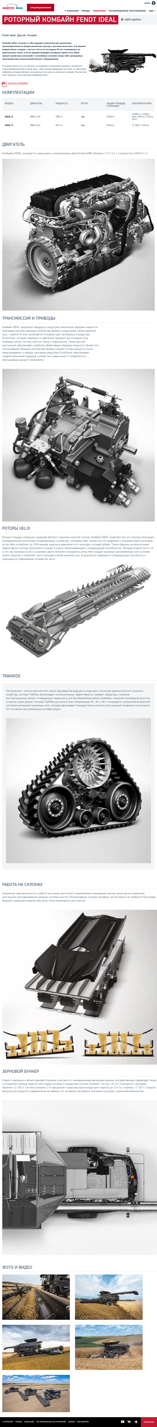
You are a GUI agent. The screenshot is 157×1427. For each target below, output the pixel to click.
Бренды (86, 11)
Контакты (149, 1422)
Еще (151, 11)
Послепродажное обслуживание (127, 11)
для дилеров (83, 1422)
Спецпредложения (40, 7)
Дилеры (71, 1422)
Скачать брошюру (18, 83)
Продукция (99, 11)
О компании (72, 11)
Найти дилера (132, 19)
